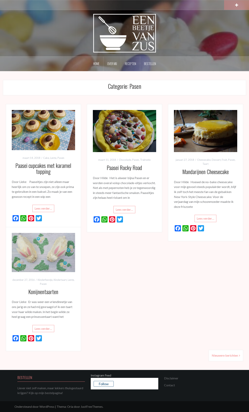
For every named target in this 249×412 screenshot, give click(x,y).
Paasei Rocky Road (124, 168)
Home (96, 63)
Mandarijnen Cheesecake (205, 172)
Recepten (130, 63)
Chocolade (125, 159)
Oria (70, 406)
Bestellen (150, 63)
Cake (46, 157)
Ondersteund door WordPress (34, 406)
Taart (205, 163)
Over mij (112, 63)
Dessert (216, 159)
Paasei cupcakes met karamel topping (43, 168)
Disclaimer (171, 378)
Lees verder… (43, 208)
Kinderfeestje (45, 279)
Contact (169, 385)
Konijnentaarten (43, 292)
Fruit (224, 159)
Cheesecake (204, 159)
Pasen (61, 157)
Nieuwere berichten (225, 355)
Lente (53, 157)
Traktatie (145, 159)
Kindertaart (60, 279)
